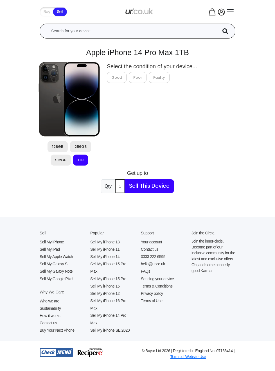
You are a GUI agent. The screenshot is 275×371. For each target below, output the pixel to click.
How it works (50, 315)
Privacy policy (152, 293)
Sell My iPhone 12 (105, 293)
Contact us (48, 323)
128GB (57, 146)
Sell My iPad (50, 249)
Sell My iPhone (52, 242)
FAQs (145, 271)
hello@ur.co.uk (153, 264)
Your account (151, 242)
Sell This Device (149, 186)
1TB (81, 160)
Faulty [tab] (159, 77)
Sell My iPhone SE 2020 (110, 330)
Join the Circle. (203, 233)
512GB (60, 160)
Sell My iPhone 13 (105, 242)
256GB (81, 146)
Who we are (49, 301)
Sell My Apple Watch (56, 256)
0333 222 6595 (153, 256)
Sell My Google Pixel (56, 279)
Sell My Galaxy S (53, 264)
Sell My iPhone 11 (105, 249)
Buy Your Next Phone (57, 330)
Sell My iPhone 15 (105, 286)
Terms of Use (151, 300)
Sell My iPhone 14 (105, 256)
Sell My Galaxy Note (56, 271)
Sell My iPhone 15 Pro (108, 279)
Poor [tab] (137, 77)
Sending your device (157, 279)
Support (147, 233)
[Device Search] (227, 31)
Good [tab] (116, 77)
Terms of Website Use (188, 356)
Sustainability (50, 308)
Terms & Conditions (156, 286)
